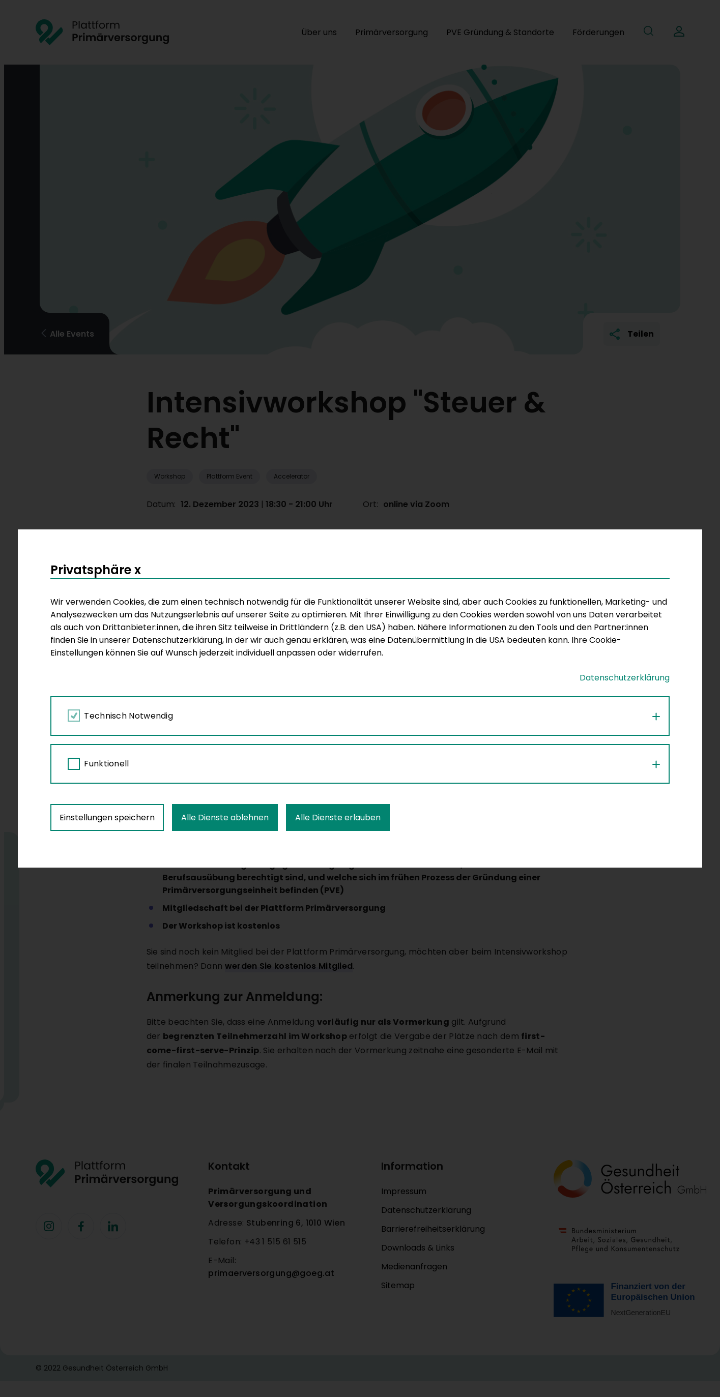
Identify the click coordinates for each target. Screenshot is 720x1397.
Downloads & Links (417, 1248)
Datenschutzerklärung (426, 1210)
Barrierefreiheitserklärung (433, 1229)
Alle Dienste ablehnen (225, 559)
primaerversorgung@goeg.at (271, 1273)
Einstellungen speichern (107, 559)
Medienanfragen (414, 1266)
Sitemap (398, 1285)
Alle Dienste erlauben (338, 559)
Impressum (403, 1191)
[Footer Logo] (107, 1173)
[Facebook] (49, 1226)
